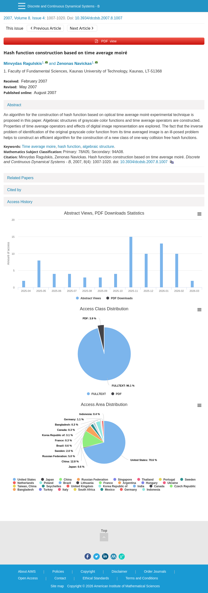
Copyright (88, 571)
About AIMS (27, 571)
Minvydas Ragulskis (23, 63)
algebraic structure (98, 146)
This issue (14, 28)
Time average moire (39, 146)
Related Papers (20, 178)
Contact (60, 578)
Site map (57, 586)
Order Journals (155, 571)
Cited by (14, 190)
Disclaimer (119, 571)
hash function (69, 146)
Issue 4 (38, 18)
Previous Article (46, 28)
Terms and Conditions (142, 578)
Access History (19, 202)
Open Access (28, 578)
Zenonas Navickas (74, 63)
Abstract (14, 105)
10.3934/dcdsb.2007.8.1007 (98, 18)
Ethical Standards (96, 578)
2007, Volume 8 (17, 18)
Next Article (81, 28)
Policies (58, 571)
